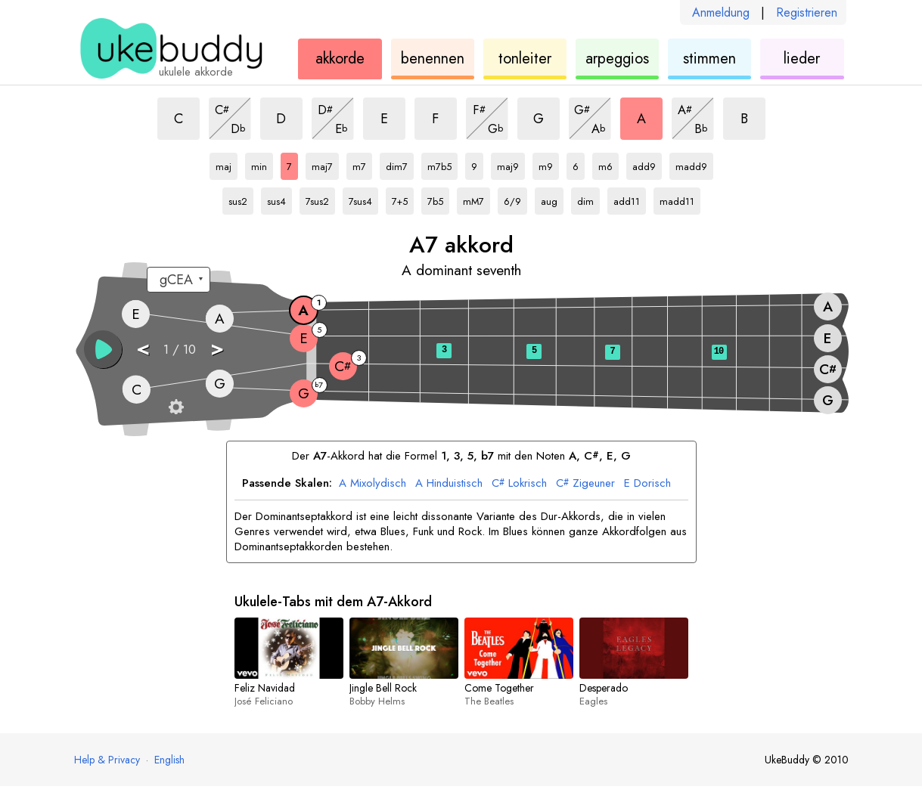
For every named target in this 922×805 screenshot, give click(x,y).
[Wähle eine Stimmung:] (178, 280)
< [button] (143, 348)
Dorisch (647, 483)
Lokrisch (519, 483)
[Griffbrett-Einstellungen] (176, 406)
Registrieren (806, 12)
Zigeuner (585, 483)
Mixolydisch (372, 483)
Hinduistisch (449, 483)
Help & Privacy (107, 759)
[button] (103, 349)
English (169, 759)
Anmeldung (721, 12)
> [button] (217, 348)
